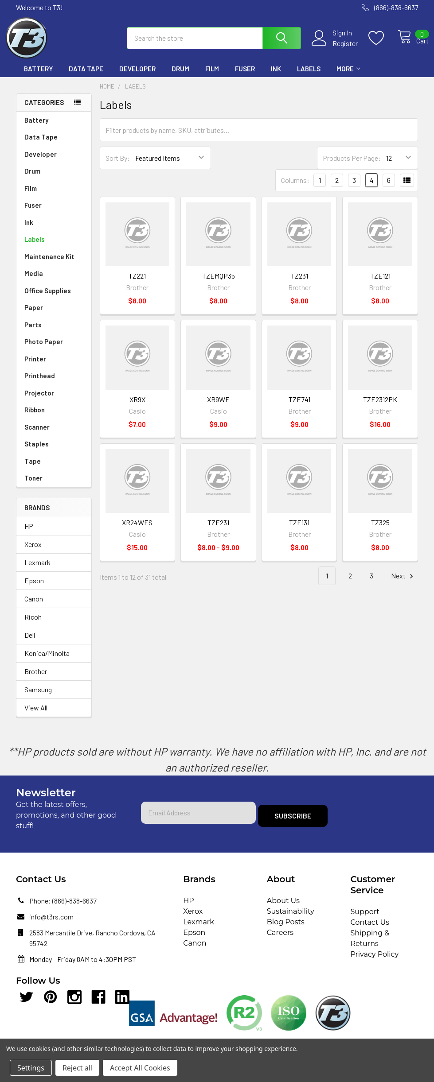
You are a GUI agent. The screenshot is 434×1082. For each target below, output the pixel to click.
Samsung (38, 697)
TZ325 (380, 530)
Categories (44, 110)
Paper (33, 315)
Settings (30, 1068)
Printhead (39, 384)
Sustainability (290, 919)
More (348, 77)
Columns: (295, 188)
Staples (36, 452)
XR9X (137, 407)
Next (403, 584)
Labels (309, 77)
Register (335, 48)
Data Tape (86, 77)
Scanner (37, 435)
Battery (38, 77)
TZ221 (137, 283)
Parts (33, 333)
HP (28, 534)
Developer (137, 77)
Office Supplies (47, 298)
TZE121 (380, 283)
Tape (32, 469)
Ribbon (34, 418)
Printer (35, 367)
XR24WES (137, 530)
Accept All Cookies (140, 1068)
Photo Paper (43, 349)
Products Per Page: (352, 166)
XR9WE (218, 407)
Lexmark (37, 570)
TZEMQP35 (218, 283)
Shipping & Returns (369, 946)
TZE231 (218, 530)
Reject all (77, 1068)
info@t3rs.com (51, 924)
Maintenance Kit (49, 264)
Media (33, 281)
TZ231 (299, 283)
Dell (29, 643)
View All (35, 715)
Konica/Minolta (47, 661)
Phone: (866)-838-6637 (63, 908)
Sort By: (118, 166)
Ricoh (33, 625)
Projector (39, 401)
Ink (276, 77)
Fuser (245, 77)
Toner (33, 486)
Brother (35, 679)
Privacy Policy (374, 962)
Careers (280, 940)
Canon (33, 606)
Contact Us (369, 930)
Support (364, 919)
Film (212, 77)
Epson (34, 588)
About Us (283, 908)
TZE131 (299, 530)
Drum (180, 77)
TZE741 (299, 407)
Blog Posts (286, 930)
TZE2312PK (380, 407)
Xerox (33, 552)
